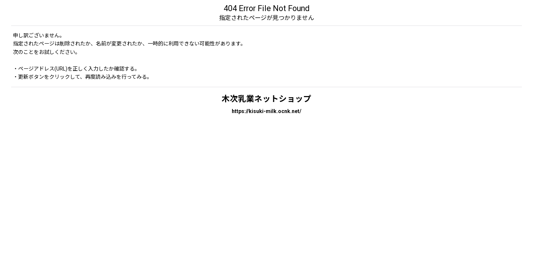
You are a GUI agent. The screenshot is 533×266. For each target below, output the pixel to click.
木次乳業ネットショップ (266, 98)
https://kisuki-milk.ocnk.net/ (266, 111)
